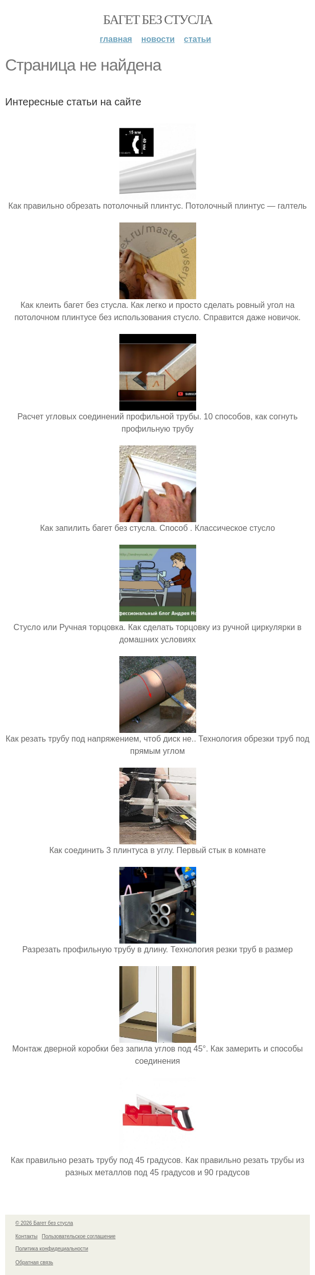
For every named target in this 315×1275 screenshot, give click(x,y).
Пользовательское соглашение (79, 1236)
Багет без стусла (157, 19)
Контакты (26, 1236)
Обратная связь (34, 1262)
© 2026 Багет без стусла (44, 1223)
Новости (158, 39)
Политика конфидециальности (51, 1248)
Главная (116, 39)
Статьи (197, 39)
